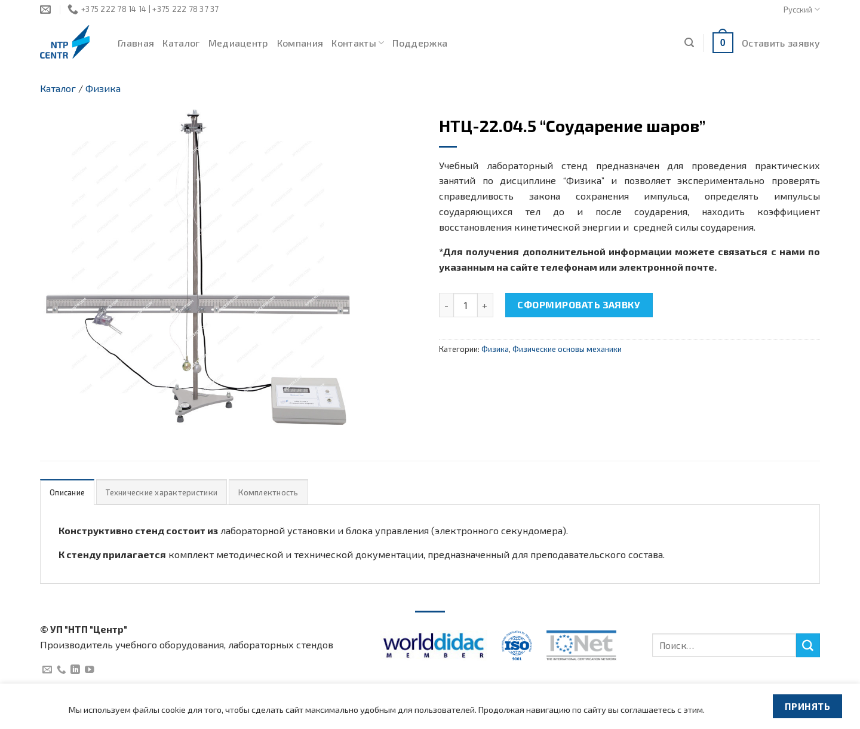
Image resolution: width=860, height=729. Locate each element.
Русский (802, 9)
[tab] (67, 492)
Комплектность (268, 492)
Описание (67, 492)
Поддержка (419, 42)
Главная (136, 42)
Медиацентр (238, 42)
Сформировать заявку (578, 304)
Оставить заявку (781, 42)
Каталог (180, 42)
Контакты (357, 43)
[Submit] (808, 645)
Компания (300, 42)
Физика (103, 88)
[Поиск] (689, 42)
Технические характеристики (161, 492)
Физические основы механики (567, 349)
